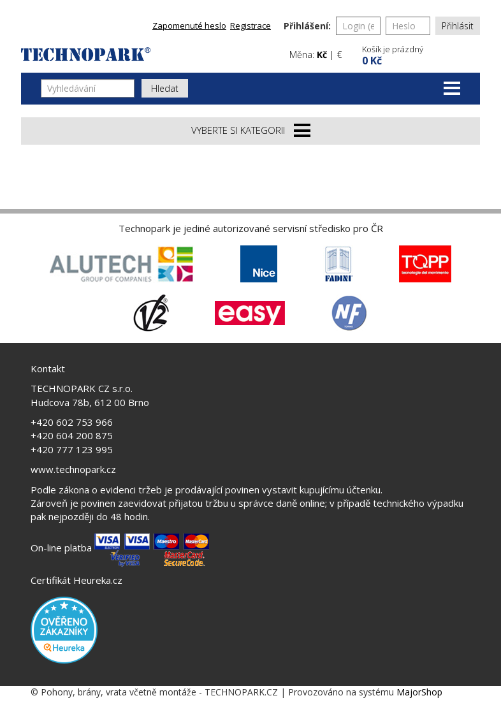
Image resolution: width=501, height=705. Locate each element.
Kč (322, 54)
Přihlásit (458, 26)
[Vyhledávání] (87, 88)
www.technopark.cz (73, 469)
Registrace (250, 25)
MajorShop (419, 692)
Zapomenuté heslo (189, 25)
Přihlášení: (307, 26)
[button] (419, 53)
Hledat (164, 88)
